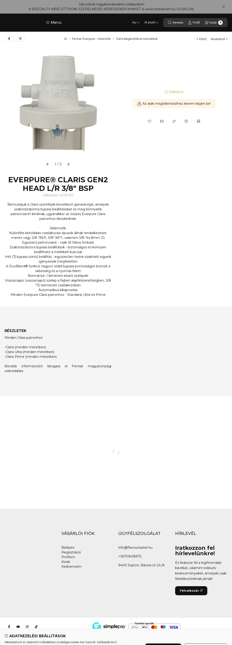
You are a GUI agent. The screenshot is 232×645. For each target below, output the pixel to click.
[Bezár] (223, 7)
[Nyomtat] (198, 121)
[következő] (68, 164)
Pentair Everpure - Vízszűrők (91, 38)
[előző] (47, 164)
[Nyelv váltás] (136, 22)
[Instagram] (27, 626)
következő (219, 39)
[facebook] (9, 39)
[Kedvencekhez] (149, 121)
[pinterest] (20, 39)
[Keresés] (175, 22)
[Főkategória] (65, 38)
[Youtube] (18, 626)
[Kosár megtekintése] (214, 22)
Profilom (68, 557)
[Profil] (194, 22)
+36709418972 (130, 556)
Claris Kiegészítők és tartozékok (136, 38)
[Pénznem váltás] (151, 22)
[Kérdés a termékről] (186, 121)
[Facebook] (9, 626)
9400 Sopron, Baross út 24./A (141, 565)
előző (201, 39)
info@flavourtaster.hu (135, 547)
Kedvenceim (71, 566)
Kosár (65, 562)
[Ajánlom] (162, 121)
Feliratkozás (191, 590)
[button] (53, 22)
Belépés (67, 547)
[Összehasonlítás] (174, 121)
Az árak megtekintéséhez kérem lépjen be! (174, 104)
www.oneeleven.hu (160, 9)
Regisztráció (71, 552)
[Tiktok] (36, 626)
